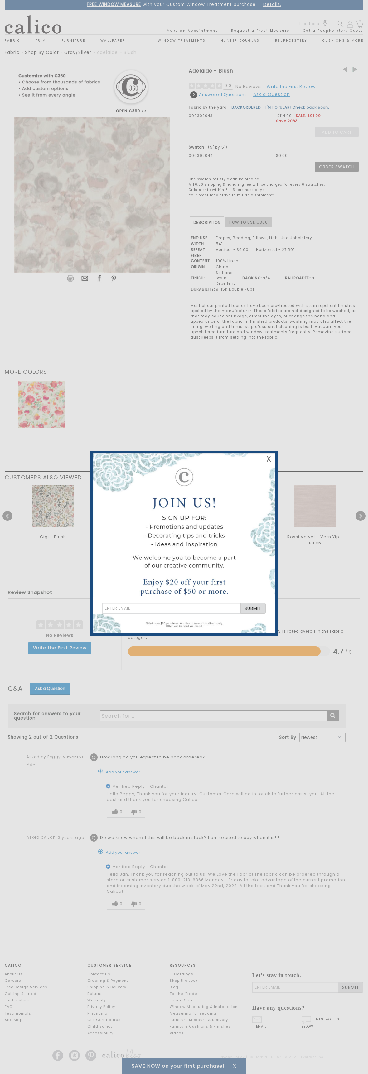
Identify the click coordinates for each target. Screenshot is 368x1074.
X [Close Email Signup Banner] (268, 459)
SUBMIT (253, 608)
